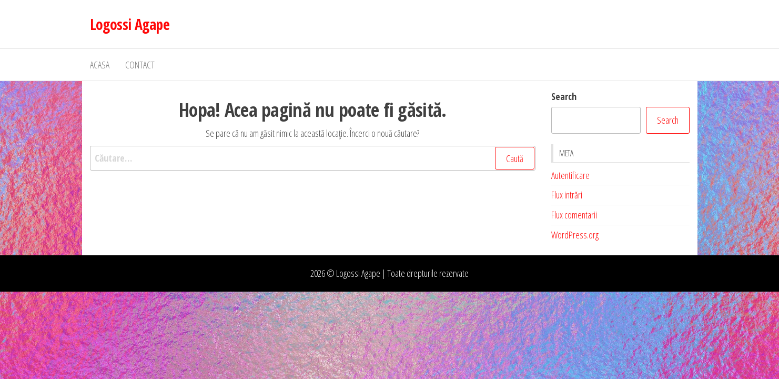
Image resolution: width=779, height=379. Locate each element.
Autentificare (570, 175)
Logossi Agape (130, 24)
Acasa (99, 64)
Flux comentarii (574, 214)
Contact (140, 64)
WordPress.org (575, 234)
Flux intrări (566, 194)
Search (563, 96)
